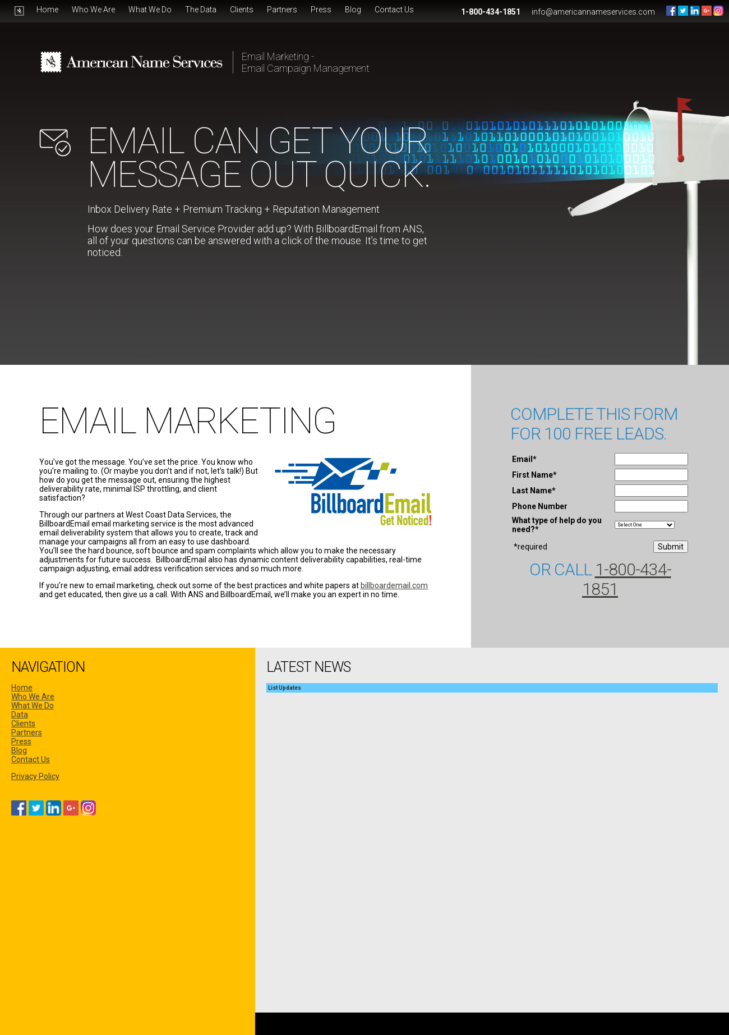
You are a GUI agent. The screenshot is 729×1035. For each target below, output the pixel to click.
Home (47, 9)
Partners (282, 9)
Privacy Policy (35, 776)
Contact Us (394, 9)
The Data (200, 9)
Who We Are (93, 9)
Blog (353, 9)
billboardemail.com (394, 585)
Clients (241, 9)
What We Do (150, 9)
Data (19, 714)
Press (321, 9)
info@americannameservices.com (593, 11)
